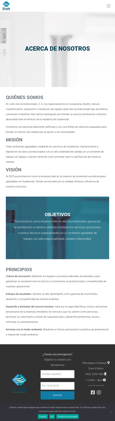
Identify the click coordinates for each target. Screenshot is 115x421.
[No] (111, 412)
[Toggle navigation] (109, 6)
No (52, 416)
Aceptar (42, 416)
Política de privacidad (67, 416)
